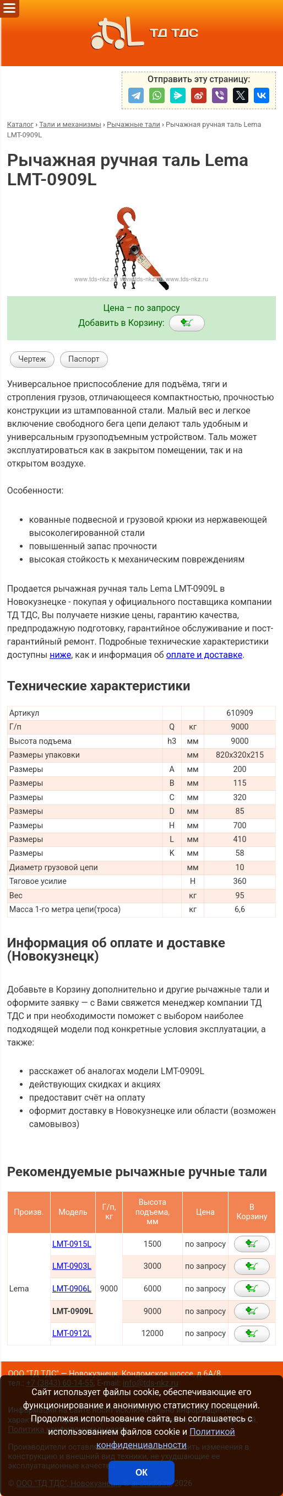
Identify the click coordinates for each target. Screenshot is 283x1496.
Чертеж (32, 359)
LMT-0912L (71, 1333)
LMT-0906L (71, 1289)
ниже (60, 655)
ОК (141, 1472)
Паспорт (84, 359)
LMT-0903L (71, 1266)
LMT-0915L (71, 1244)
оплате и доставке (204, 655)
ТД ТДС (142, 33)
